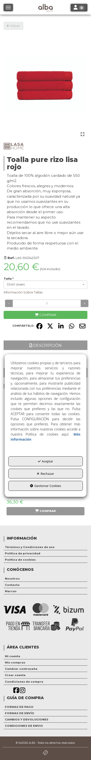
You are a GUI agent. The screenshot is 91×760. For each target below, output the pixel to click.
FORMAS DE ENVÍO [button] (19, 713)
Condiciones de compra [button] (24, 681)
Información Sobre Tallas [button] (23, 292)
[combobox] (45, 285)
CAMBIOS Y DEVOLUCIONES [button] (26, 719)
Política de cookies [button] (20, 559)
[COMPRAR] (45, 315)
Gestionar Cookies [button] (45, 486)
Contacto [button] (12, 585)
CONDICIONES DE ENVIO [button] (24, 726)
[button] (13, 26)
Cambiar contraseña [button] (21, 669)
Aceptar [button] (45, 461)
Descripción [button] (45, 345)
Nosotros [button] (12, 578)
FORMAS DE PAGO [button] (19, 707)
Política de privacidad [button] (22, 553)
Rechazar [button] (45, 473)
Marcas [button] (11, 591)
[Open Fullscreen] (82, 134)
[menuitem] (45, 547)
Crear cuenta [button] (15, 675)
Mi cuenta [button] (12, 656)
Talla (9, 278)
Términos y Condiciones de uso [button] (30, 547)
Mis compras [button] (15, 662)
